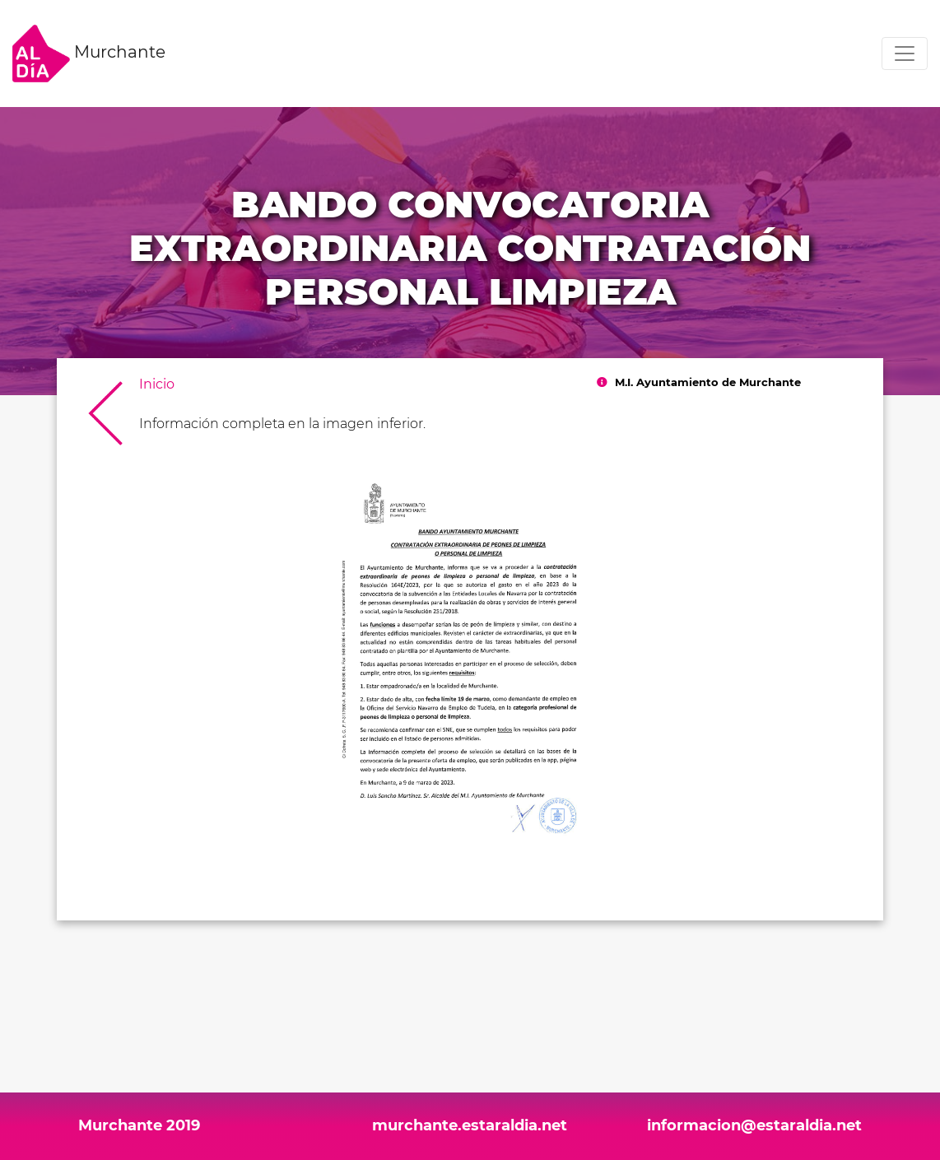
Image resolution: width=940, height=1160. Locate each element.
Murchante (88, 53)
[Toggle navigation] (905, 53)
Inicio (157, 384)
